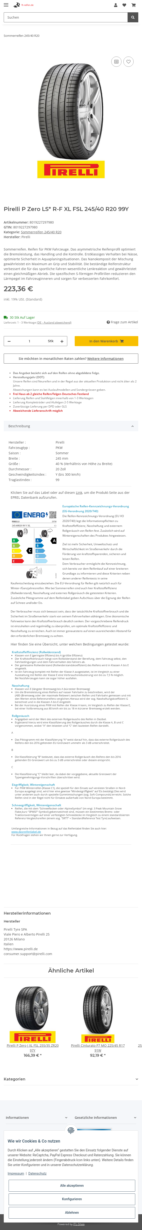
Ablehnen (72, 1212)
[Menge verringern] (9, 341)
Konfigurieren (72, 1199)
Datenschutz (37, 1173)
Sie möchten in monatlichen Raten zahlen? (71, 358)
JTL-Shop (79, 1224)
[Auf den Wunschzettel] (128, 62)
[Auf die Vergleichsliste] (116, 62)
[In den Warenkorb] (7, 50)
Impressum (16, 1173)
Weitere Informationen (105, 358)
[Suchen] (66, 17)
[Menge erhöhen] (62, 341)
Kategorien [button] (14, 1079)
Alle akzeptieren (72, 1185)
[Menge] (29, 341)
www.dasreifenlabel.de (26, 832)
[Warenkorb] (133, 5)
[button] (116, 5)
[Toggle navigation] (6, 3)
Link (79, 492)
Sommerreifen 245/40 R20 (41, 232)
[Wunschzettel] (124, 5)
